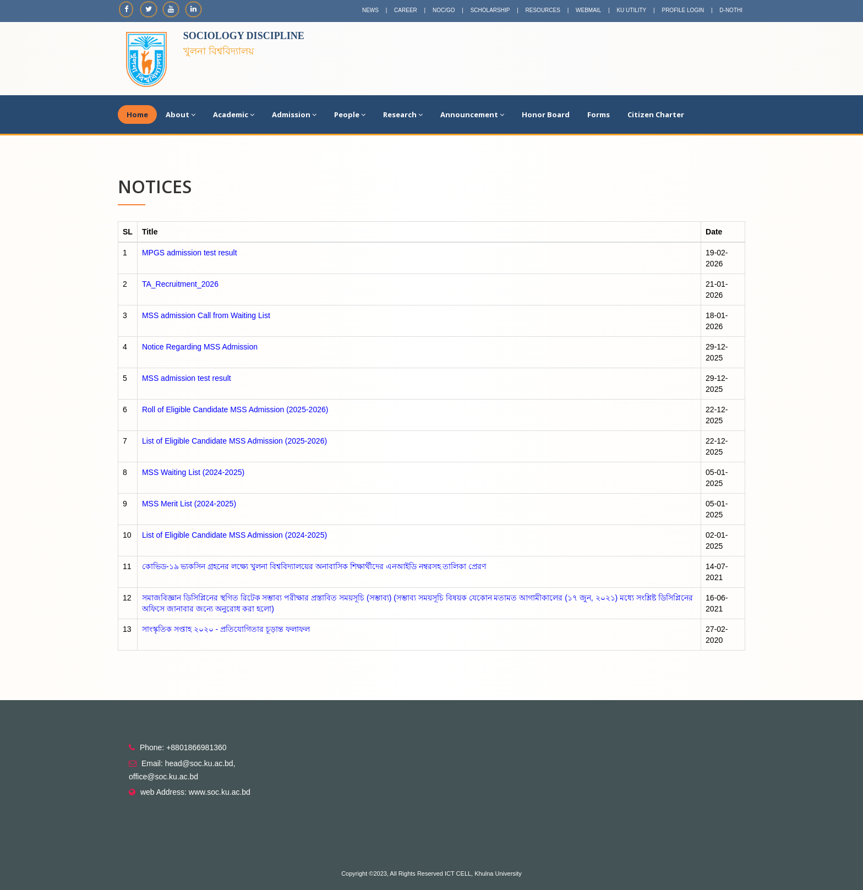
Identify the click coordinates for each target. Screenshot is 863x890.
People (349, 114)
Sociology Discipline (243, 35)
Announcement (472, 114)
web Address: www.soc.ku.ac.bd (195, 792)
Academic (233, 114)
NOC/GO (444, 10)
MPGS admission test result (189, 252)
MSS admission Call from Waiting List (206, 315)
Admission (294, 114)
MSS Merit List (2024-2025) (189, 503)
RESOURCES (543, 10)
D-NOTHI (730, 10)
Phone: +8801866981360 (183, 747)
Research (403, 114)
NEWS (370, 10)
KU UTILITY (631, 10)
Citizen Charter (655, 114)
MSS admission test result (186, 378)
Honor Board (546, 114)
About (180, 114)
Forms (598, 114)
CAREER (405, 10)
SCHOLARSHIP (490, 10)
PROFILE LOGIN (683, 10)
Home (137, 114)
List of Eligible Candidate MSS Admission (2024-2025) (234, 535)
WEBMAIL (588, 10)
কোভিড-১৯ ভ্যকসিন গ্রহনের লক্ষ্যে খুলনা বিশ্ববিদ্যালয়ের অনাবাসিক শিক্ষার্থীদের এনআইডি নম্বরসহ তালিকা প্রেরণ (314, 566)
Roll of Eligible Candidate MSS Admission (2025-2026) (235, 409)
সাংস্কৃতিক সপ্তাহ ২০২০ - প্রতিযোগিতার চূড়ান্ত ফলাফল (226, 629)
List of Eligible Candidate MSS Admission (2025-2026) (234, 440)
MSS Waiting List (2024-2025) (193, 472)
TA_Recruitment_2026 (180, 284)
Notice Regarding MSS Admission (200, 346)
